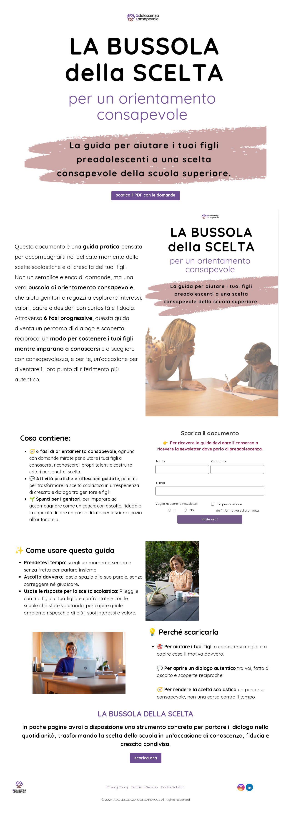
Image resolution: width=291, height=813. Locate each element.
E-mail (161, 483)
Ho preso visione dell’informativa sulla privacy (237, 507)
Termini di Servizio (144, 787)
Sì (174, 510)
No (191, 510)
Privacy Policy (117, 787)
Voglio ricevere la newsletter (177, 504)
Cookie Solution (172, 787)
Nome (160, 461)
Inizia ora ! (209, 519)
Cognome (218, 461)
